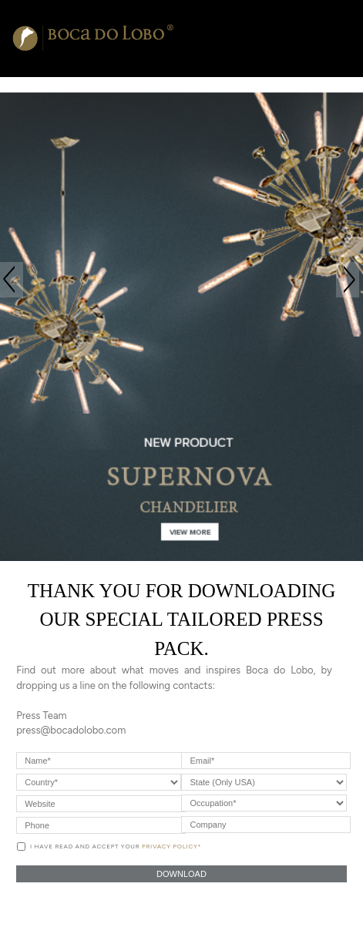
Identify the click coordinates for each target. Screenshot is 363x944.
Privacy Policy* (171, 846)
